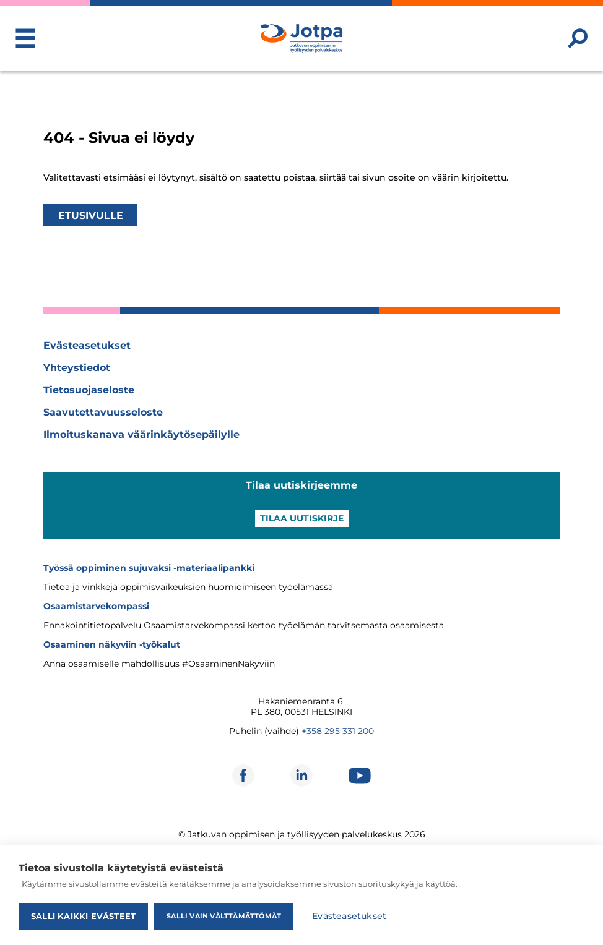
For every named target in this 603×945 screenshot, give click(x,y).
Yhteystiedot (76, 368)
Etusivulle (90, 215)
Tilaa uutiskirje (302, 518)
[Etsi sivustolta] (578, 38)
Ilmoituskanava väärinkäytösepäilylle (141, 434)
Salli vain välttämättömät (224, 916)
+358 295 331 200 (338, 731)
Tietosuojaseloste (88, 390)
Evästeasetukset (87, 345)
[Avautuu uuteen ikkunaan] (243, 775)
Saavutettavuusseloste (103, 412)
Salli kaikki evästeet (83, 916)
